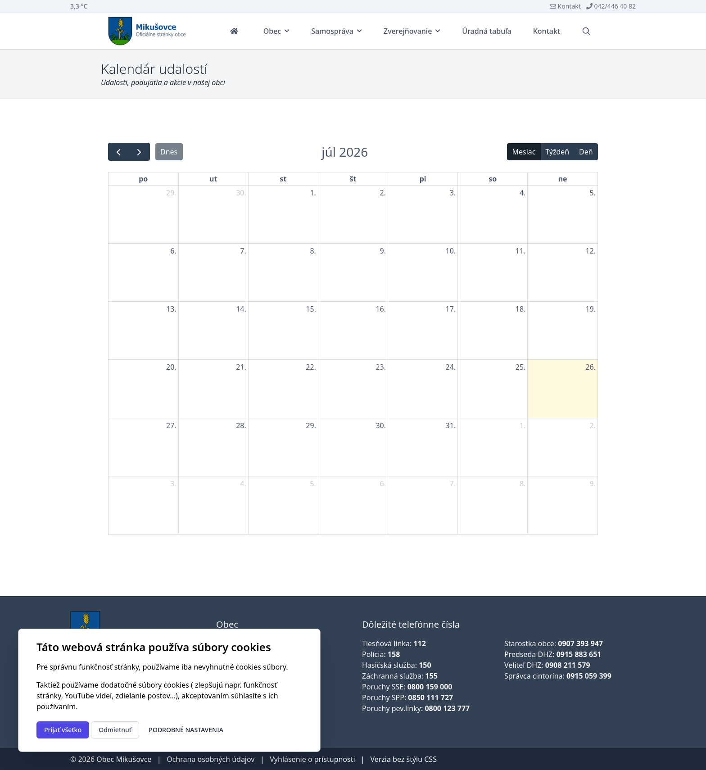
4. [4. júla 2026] (522, 193)
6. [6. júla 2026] (173, 251)
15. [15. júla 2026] (311, 309)
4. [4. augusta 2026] (243, 484)
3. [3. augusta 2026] (173, 484)
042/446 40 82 (611, 6)
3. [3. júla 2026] (453, 193)
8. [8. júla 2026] (313, 251)
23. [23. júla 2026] (381, 367)
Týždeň (557, 152)
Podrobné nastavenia (186, 729)
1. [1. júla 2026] (313, 193)
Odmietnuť (115, 729)
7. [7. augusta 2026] (453, 484)
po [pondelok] (143, 179)
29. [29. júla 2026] (311, 425)
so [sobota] (493, 179)
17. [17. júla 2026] (451, 309)
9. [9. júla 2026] (383, 251)
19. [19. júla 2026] (590, 309)
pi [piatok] (423, 179)
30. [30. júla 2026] (381, 425)
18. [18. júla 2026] (521, 309)
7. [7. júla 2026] (243, 251)
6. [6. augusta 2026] (383, 484)
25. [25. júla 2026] (521, 367)
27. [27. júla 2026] (171, 425)
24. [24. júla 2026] (451, 367)
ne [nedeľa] (562, 179)
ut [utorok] (213, 179)
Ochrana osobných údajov (210, 759)
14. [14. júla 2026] (241, 309)
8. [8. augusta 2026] (522, 484)
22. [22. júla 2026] (311, 367)
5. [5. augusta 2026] (313, 484)
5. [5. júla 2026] (593, 193)
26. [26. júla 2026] (590, 367)
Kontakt (565, 6)
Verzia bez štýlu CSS (403, 759)
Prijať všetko (62, 729)
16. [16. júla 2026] (381, 309)
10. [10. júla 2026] (451, 251)
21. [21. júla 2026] (241, 367)
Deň (586, 152)
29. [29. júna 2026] (171, 193)
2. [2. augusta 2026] (593, 425)
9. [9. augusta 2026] (593, 484)
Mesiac (523, 152)
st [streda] (283, 179)
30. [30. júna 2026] (241, 193)
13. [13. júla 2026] (171, 309)
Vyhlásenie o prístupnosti (312, 759)
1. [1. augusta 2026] (522, 425)
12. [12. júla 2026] (590, 251)
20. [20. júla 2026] (171, 367)
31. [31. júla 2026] (451, 425)
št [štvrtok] (353, 179)
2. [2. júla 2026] (383, 193)
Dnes (168, 152)
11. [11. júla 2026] (521, 251)
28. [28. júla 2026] (241, 425)
